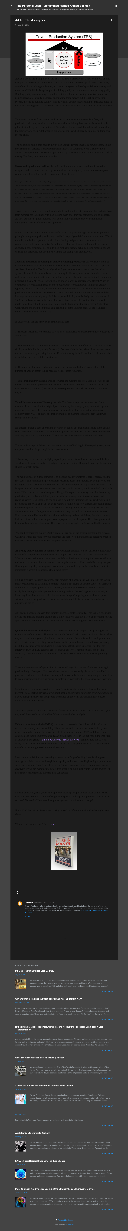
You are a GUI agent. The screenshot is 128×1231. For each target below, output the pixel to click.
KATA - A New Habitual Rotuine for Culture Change (40, 1161)
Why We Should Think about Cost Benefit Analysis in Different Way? (48, 999)
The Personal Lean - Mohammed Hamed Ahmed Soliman (53, 5)
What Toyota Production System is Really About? (39, 1057)
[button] (111, 20)
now (52, 824)
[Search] (116, 6)
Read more (107, 991)
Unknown (29, 902)
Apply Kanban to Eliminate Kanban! (32, 1133)
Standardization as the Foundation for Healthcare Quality (44, 1085)
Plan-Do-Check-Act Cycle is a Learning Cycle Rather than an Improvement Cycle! (55, 1189)
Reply (27, 916)
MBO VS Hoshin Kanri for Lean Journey (34, 971)
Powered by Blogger (64, 1220)
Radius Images (69, 1224)
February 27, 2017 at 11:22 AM (44, 902)
